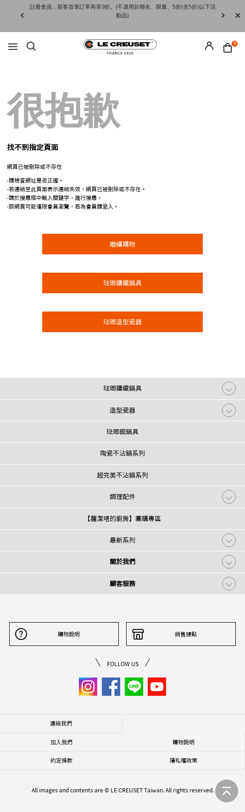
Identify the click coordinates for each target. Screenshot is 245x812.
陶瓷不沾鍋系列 (122, 453)
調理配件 (122, 497)
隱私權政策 (183, 760)
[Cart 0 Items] (230, 47)
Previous (22, 15)
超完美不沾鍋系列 (122, 475)
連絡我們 (61, 723)
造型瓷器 (122, 410)
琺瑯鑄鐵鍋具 (122, 388)
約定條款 (61, 760)
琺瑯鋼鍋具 (122, 432)
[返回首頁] (226, 791)
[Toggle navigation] (12, 47)
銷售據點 (186, 634)
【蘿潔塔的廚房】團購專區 (122, 519)
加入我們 (61, 742)
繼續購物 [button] (122, 244)
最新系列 (122, 540)
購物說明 (69, 634)
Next (223, 15)
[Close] (237, 16)
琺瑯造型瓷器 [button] (122, 322)
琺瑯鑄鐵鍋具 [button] (122, 283)
